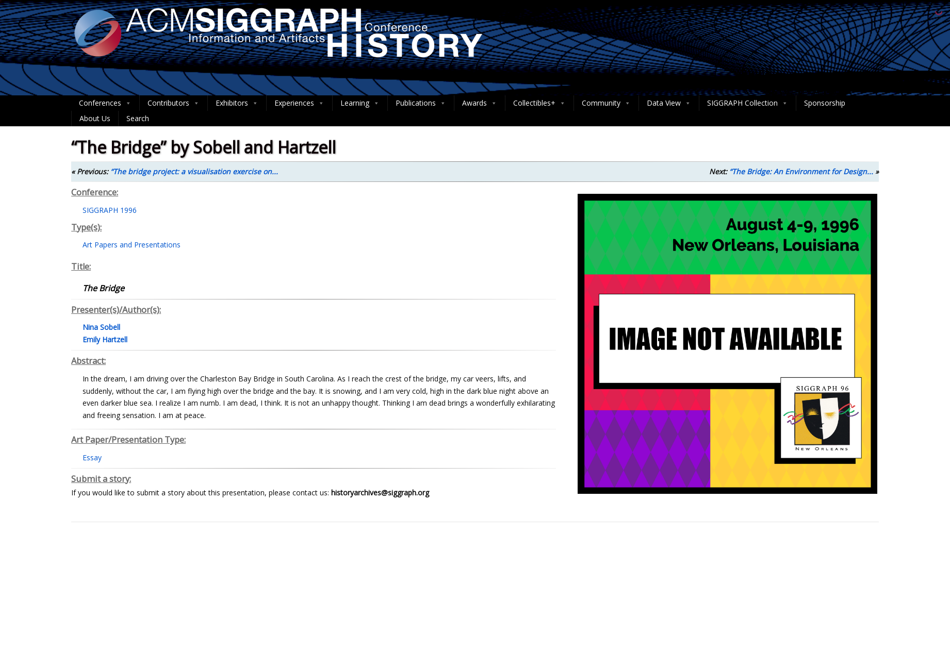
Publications (421, 103)
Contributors (174, 103)
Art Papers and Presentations (132, 244)
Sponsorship (824, 103)
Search (137, 118)
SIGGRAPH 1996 (110, 210)
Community (606, 103)
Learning (360, 103)
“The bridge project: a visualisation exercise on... (194, 171)
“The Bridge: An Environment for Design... (801, 171)
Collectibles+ (539, 103)
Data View (669, 103)
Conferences (105, 103)
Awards (479, 103)
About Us (94, 118)
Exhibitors (237, 103)
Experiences (299, 103)
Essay (92, 457)
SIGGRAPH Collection (747, 103)
